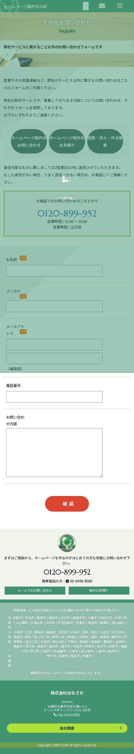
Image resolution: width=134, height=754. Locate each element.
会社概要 (67, 728)
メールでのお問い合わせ (35, 590)
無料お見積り (98, 590)
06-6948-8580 (69, 715)
